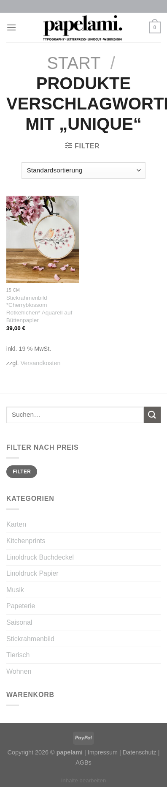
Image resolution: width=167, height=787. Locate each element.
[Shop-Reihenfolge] (83, 170)
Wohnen (18, 671)
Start (73, 63)
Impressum (103, 752)
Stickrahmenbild (30, 638)
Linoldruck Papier (32, 573)
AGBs (83, 762)
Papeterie (20, 605)
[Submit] (152, 415)
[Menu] (11, 27)
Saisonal (19, 622)
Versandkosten (40, 363)
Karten (16, 524)
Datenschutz (139, 752)
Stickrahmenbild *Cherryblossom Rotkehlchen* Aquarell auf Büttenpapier (39, 309)
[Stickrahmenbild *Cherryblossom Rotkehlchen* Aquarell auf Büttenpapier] (42, 240)
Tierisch (18, 655)
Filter (22, 472)
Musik (15, 589)
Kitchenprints (26, 540)
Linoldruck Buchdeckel (40, 557)
